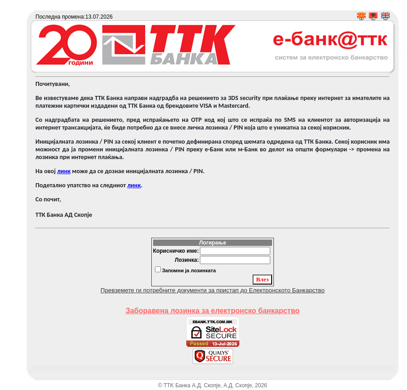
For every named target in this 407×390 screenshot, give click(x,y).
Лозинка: (187, 260)
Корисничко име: (176, 251)
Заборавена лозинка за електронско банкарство (212, 311)
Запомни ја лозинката (189, 270)
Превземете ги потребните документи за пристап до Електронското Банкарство (212, 290)
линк (64, 171)
